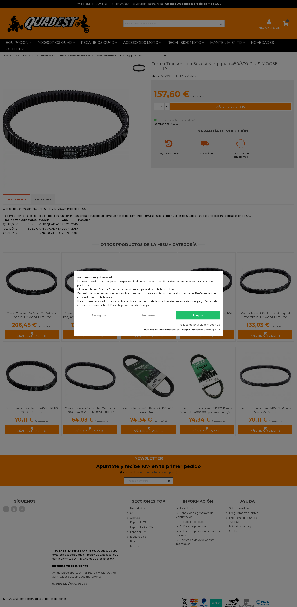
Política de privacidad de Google (128, 305)
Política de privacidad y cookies (199, 324)
